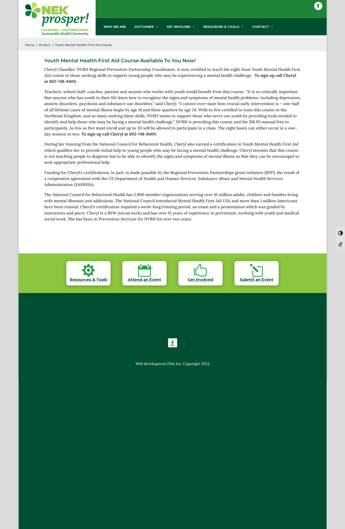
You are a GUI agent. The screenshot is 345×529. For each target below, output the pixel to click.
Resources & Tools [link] (88, 279)
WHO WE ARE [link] (115, 27)
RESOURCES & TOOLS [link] (223, 26)
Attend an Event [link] (144, 279)
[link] (57, 34)
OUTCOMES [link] (146, 26)
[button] (318, 6)
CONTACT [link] (262, 26)
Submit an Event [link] (256, 279)
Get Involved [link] (200, 279)
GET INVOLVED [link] (181, 26)
